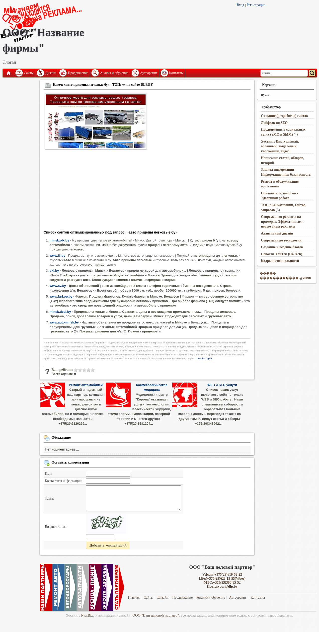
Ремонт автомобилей (86, 385)
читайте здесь (204, 358)
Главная (8, 73)
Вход (240, 5)
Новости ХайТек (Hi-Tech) (281, 254)
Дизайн (50, 73)
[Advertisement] (147, 191)
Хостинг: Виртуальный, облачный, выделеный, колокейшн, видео (280, 146)
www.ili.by (57, 255)
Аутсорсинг (149, 73)
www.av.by (58, 286)
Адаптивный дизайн (277, 233)
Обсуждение (61, 437)
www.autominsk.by (64, 322)
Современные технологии (281, 240)
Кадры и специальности (280, 261)
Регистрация (256, 5)
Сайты (29, 73)
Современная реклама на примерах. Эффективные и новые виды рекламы (282, 221)
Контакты (176, 73)
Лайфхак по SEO (274, 123)
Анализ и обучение (114, 73)
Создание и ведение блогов (282, 247)
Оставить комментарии (70, 462)
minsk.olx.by (59, 240)
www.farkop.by (61, 296)
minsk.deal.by (60, 312)
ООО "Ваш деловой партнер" (155, 615)
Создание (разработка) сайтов (284, 116)
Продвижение (78, 73)
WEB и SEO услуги (222, 385)
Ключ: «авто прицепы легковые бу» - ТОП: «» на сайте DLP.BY (103, 84)
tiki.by (54, 270)
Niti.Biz (87, 615)
